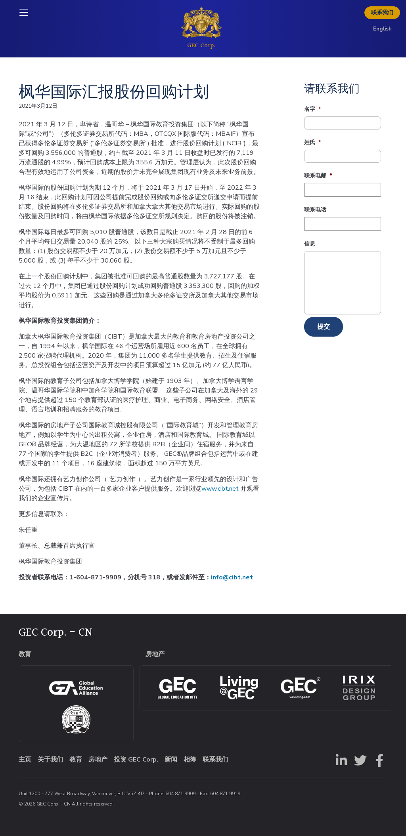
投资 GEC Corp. (136, 759)
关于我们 (50, 759)
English (382, 28)
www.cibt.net (220, 488)
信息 (309, 244)
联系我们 (382, 12)
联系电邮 (318, 175)
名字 (312, 109)
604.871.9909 (180, 793)
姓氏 (312, 142)
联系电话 (315, 209)
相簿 (190, 759)
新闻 (171, 759)
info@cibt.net (232, 577)
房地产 (97, 759)
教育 (75, 759)
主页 (25, 759)
